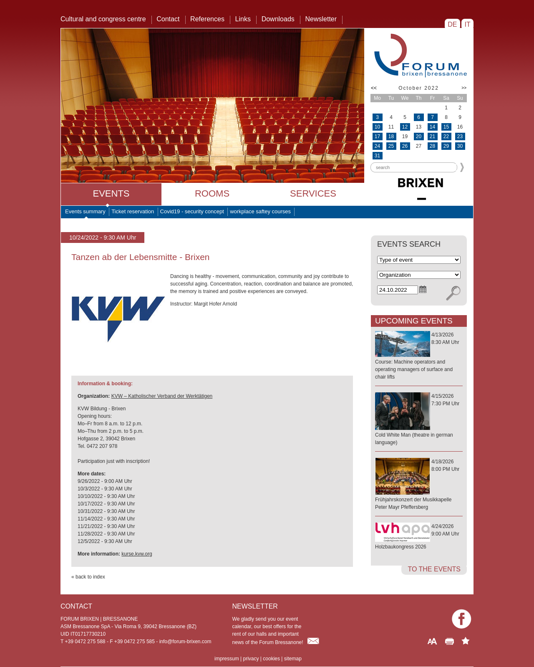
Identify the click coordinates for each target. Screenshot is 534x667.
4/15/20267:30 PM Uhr (419, 419)
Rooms (212, 193)
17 (377, 136)
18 (391, 136)
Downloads (278, 19)
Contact (167, 19)
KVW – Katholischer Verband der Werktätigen (162, 396)
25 (391, 146)
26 (405, 146)
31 (377, 156)
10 (377, 127)
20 (418, 136)
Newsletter (321, 19)
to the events (434, 569)
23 (460, 136)
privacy (251, 659)
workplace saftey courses (260, 211)
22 (446, 136)
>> (463, 88)
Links (243, 19)
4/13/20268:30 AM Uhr (419, 356)
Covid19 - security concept (192, 211)
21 (432, 136)
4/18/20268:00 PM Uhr (419, 485)
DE (452, 24)
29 (446, 146)
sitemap (293, 659)
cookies (271, 659)
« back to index (88, 577)
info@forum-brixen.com (185, 641)
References (207, 19)
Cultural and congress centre (103, 19)
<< (374, 88)
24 (377, 146)
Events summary (85, 211)
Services (313, 193)
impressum (226, 659)
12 (405, 127)
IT (467, 24)
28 (432, 146)
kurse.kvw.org (136, 554)
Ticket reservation (132, 211)
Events (111, 193)
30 (460, 146)
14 (432, 127)
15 (446, 127)
